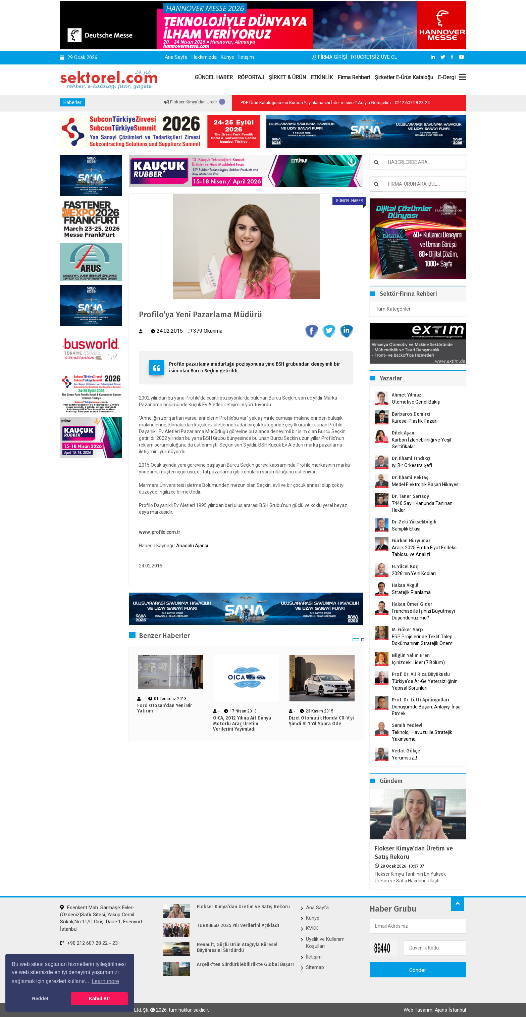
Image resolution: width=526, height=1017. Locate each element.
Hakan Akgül (405, 585)
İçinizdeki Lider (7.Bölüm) (418, 662)
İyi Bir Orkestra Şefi (412, 465)
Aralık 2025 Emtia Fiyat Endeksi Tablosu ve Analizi (425, 551)
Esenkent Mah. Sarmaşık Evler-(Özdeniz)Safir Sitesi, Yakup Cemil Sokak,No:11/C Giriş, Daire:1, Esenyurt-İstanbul (102, 918)
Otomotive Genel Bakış (416, 402)
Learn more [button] (105, 981)
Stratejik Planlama (411, 592)
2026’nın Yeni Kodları (414, 573)
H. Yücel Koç (405, 566)
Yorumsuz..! (404, 757)
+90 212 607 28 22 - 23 (89, 943)
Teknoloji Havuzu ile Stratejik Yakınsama (422, 736)
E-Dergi (447, 77)
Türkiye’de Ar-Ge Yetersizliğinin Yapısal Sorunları (425, 685)
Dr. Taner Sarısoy (410, 496)
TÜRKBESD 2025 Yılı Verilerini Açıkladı (238, 925)
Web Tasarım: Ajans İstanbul (435, 1010)
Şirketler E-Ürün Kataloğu (404, 77)
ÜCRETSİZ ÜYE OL (374, 57)
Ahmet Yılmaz (406, 395)
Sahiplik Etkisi (406, 528)
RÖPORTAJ (251, 77)
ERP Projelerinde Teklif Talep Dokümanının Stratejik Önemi (423, 640)
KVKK (312, 928)
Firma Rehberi (353, 77)
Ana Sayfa (176, 57)
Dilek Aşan (403, 433)
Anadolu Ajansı (192, 545)
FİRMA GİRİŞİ (329, 57)
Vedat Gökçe (406, 751)
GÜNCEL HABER (214, 77)
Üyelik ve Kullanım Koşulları (325, 942)
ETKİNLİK (322, 77)
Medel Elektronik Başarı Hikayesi (426, 484)
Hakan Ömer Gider (412, 604)
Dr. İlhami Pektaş (410, 477)
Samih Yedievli (408, 725)
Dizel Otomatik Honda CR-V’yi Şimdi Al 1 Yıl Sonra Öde (321, 721)
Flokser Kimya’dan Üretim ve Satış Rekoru (414, 853)
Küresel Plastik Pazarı (414, 421)
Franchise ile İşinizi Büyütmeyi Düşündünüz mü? (423, 614)
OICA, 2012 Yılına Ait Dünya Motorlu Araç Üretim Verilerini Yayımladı (242, 723)
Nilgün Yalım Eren (411, 655)
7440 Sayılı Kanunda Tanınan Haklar (422, 507)
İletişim (246, 57)
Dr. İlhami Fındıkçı (411, 458)
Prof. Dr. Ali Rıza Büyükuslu (421, 674)
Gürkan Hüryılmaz (411, 541)
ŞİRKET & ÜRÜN (287, 77)
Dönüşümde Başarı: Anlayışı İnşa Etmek (426, 710)
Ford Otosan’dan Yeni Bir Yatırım (164, 708)
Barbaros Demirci (411, 414)
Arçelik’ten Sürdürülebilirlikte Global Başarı (245, 964)
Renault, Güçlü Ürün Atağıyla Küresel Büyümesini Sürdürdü (237, 947)
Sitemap (315, 967)
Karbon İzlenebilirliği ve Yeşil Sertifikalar (421, 443)
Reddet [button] (40, 998)
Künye (227, 57)
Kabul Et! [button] (99, 998)
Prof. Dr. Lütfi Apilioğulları (420, 700)
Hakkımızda (204, 57)
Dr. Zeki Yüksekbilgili (414, 522)
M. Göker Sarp (407, 630)
